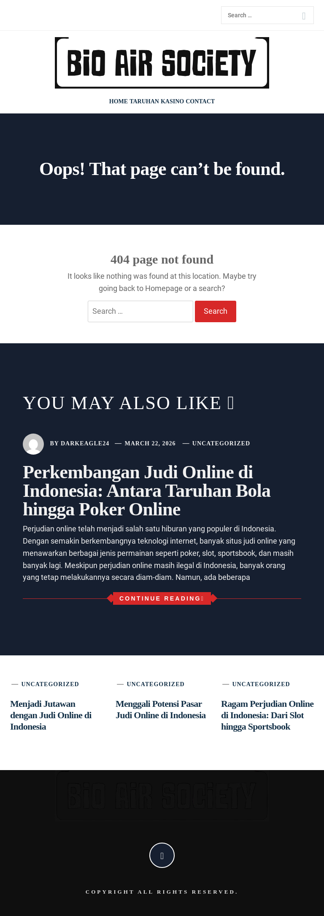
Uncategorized (221, 443)
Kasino (172, 101)
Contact (200, 101)
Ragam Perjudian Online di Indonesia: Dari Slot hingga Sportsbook (267, 715)
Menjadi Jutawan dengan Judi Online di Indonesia (51, 715)
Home (118, 101)
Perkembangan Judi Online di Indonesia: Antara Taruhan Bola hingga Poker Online (146, 491)
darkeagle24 (85, 443)
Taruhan (144, 101)
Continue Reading (162, 598)
